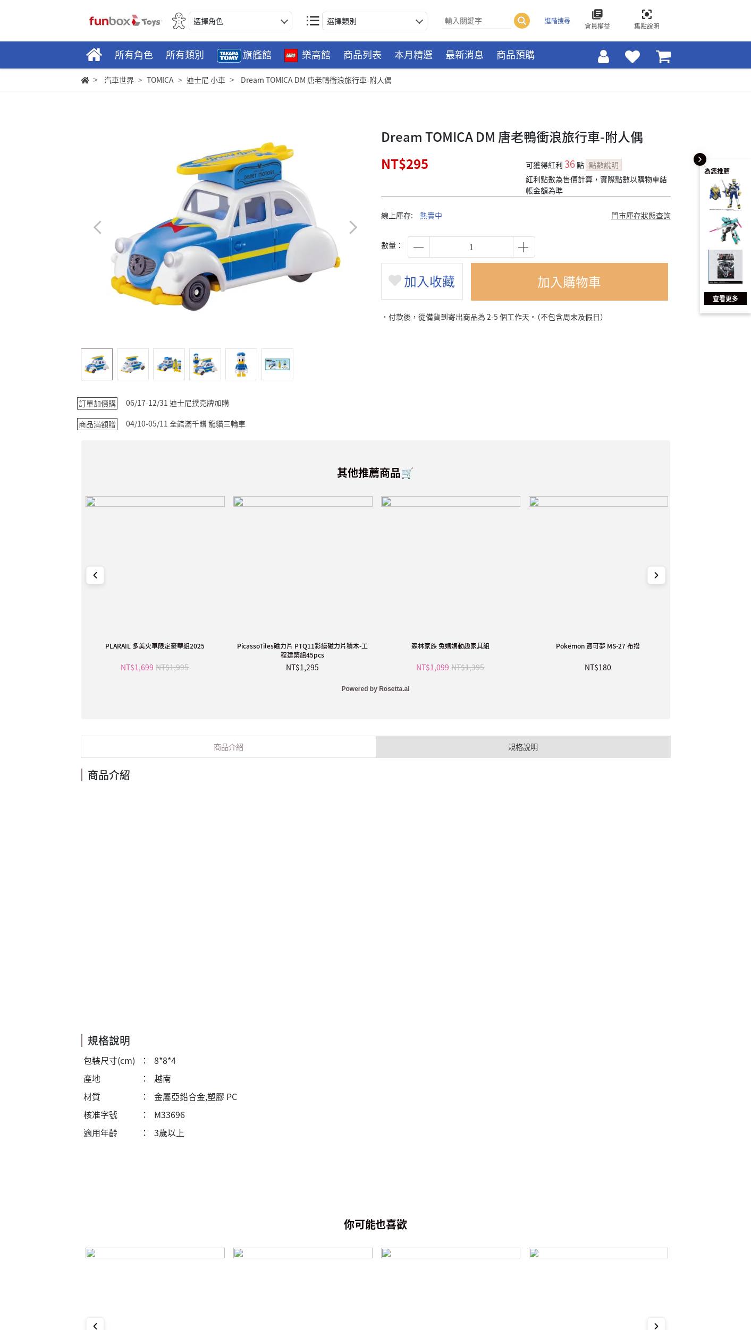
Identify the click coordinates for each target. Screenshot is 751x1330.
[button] (353, 227)
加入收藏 (423, 282)
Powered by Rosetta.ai (375, 689)
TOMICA (160, 79)
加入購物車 (570, 282)
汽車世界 (119, 79)
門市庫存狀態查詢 (641, 215)
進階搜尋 (557, 20)
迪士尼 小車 (206, 79)
